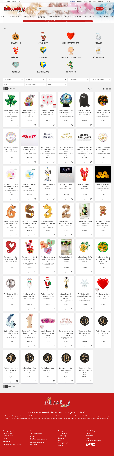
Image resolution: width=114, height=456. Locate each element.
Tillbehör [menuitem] (78, 16)
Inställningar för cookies (93, 441)
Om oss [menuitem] (108, 1)
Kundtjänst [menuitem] (100, 1)
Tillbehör (61, 445)
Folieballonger (62, 436)
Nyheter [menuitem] (85, 1)
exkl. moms (72, 1)
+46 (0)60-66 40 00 (36, 433)
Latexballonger (63, 433)
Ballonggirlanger (63, 443)
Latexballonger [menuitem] (14, 16)
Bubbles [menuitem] (68, 16)
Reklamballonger (91, 431)
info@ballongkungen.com (38, 439)
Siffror (60, 441)
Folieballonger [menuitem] (29, 16)
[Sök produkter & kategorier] (57, 8)
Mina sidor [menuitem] (79, 1)
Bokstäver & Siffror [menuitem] (41, 17)
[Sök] (75, 8)
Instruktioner (90, 436)
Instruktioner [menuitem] (92, 1)
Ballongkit (61, 431)
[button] (106, 8)
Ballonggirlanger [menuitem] (55, 16)
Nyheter (88, 433)
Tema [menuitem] (99, 16)
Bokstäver (61, 438)
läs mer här (88, 21)
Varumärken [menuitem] (89, 16)
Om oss (88, 438)
